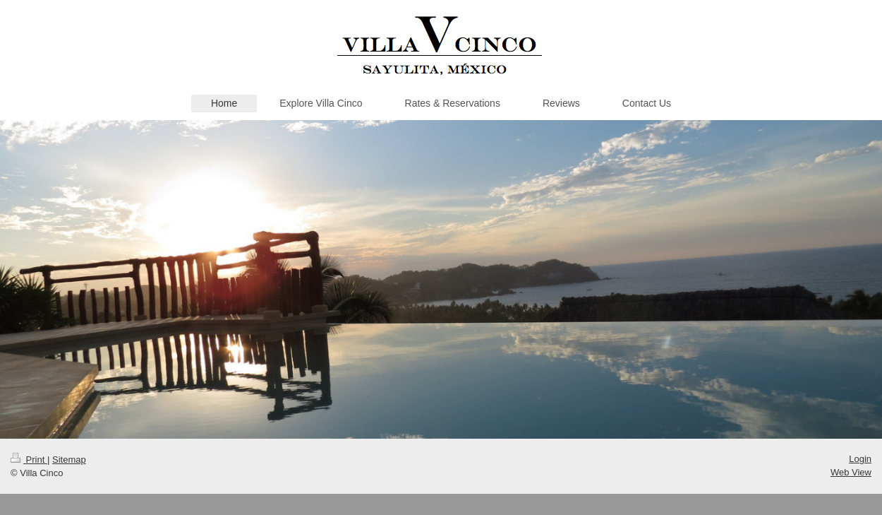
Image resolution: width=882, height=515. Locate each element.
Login (860, 459)
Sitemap (69, 459)
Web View (850, 472)
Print (29, 459)
